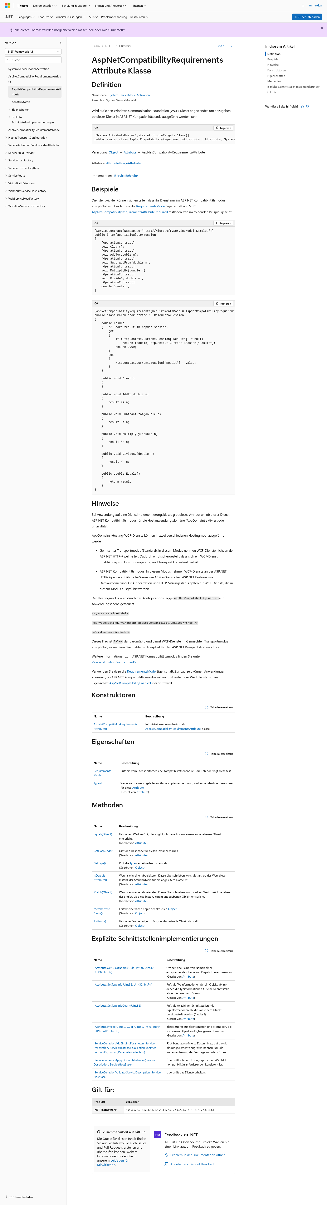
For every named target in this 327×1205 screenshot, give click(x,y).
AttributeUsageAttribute (123, 163)
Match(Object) (103, 892)
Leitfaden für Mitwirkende (113, 1162)
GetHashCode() (103, 851)
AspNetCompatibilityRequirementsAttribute (123, 212)
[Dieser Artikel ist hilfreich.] (302, 106)
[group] (163, 137)
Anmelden (315, 5)
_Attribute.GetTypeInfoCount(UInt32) (117, 1005)
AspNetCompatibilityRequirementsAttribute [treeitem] (36, 91)
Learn (96, 46)
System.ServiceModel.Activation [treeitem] (28, 69)
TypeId (98, 783)
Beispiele (272, 59)
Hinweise (273, 65)
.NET (107, 46)
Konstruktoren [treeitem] (21, 102)
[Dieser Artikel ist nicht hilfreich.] (307, 106)
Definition (273, 54)
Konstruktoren (276, 70)
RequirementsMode (150, 206)
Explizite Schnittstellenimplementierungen (293, 87)
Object (113, 152)
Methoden (274, 81)
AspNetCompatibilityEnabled (130, 683)
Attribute (130, 152)
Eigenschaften (276, 76)
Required (161, 212)
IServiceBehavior (126, 175)
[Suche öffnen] (303, 5)
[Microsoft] (7, 5)
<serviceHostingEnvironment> (114, 662)
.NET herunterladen (307, 17)
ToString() (100, 921)
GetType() (100, 863)
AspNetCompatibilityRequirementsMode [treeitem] (34, 130)
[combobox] (33, 51)
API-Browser (123, 46)
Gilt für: (272, 92)
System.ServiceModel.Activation (129, 95)
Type (133, 863)
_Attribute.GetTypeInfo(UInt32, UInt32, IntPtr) (123, 984)
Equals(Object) (103, 834)
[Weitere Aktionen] (231, 46)
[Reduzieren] (60, 43)
